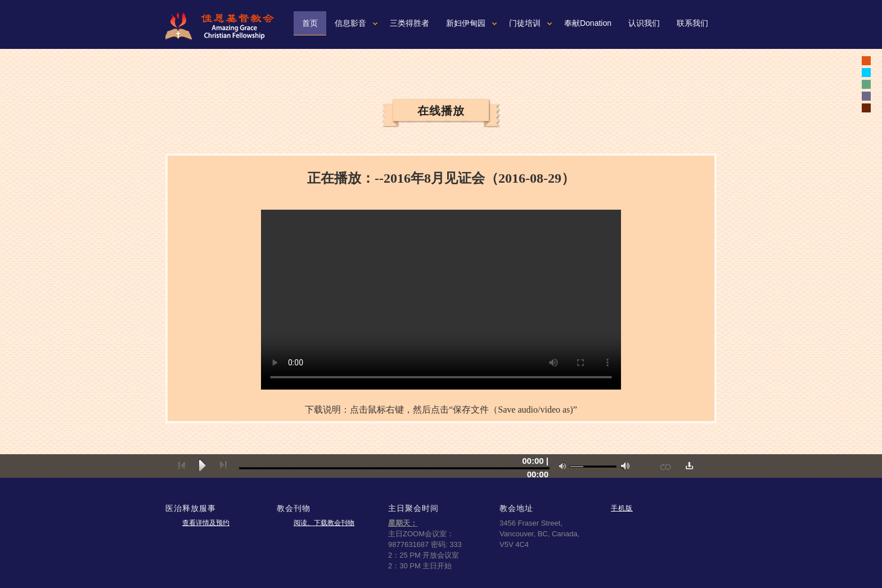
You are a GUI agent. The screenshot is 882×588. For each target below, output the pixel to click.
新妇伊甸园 (465, 23)
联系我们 (692, 23)
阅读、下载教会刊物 (324, 523)
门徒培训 (525, 23)
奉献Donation (587, 23)
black (866, 60)
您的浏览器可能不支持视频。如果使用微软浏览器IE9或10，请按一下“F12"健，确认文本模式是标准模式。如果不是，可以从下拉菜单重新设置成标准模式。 (441, 300)
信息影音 (350, 23)
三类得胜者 (409, 23)
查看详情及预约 (206, 523)
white (866, 72)
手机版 (622, 508)
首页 (310, 23)
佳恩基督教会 (224, 25)
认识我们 (644, 23)
